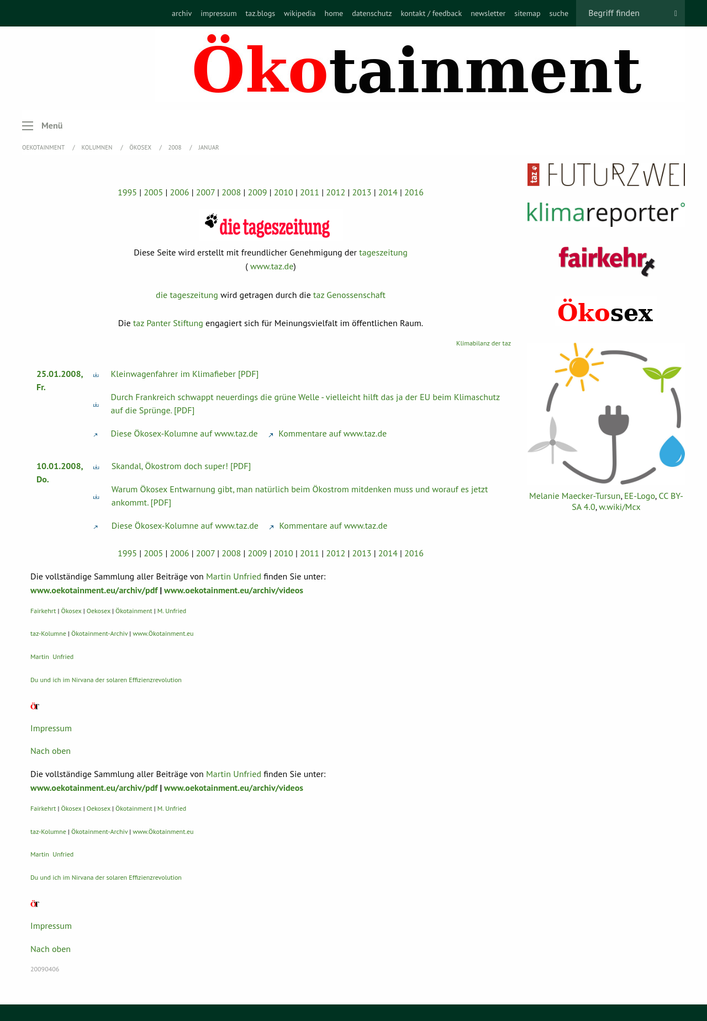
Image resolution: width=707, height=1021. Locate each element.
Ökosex (140, 147)
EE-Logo (639, 495)
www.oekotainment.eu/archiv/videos (233, 589)
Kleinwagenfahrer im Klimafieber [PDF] (185, 373)
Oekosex (98, 611)
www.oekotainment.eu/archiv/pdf (93, 589)
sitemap (527, 13)
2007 (205, 192)
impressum (218, 13)
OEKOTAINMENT (44, 147)
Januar (208, 147)
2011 (309, 192)
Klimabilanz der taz (483, 343)
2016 (414, 192)
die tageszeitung (187, 294)
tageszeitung (383, 252)
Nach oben (50, 750)
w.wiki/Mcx (619, 506)
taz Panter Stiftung (168, 322)
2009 (257, 192)
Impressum (51, 727)
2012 (335, 192)
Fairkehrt (43, 611)
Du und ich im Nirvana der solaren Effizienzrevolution (106, 680)
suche (559, 13)
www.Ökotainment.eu (163, 633)
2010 (283, 192)
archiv (182, 13)
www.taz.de (271, 266)
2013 (362, 192)
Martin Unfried (233, 576)
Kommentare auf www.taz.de (327, 433)
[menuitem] (182, 13)
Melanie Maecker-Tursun (574, 495)
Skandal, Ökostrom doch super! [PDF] (181, 465)
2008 (175, 147)
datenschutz (372, 13)
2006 (179, 192)
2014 (388, 192)
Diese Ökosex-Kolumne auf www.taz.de (184, 433)
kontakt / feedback (431, 13)
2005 (153, 192)
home (333, 13)
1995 (127, 192)
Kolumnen (98, 147)
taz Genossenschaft (349, 294)
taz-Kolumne (48, 633)
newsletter (488, 13)
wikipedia (299, 13)
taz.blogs (261, 13)
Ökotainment (133, 611)
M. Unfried (171, 611)
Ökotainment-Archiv (99, 633)
